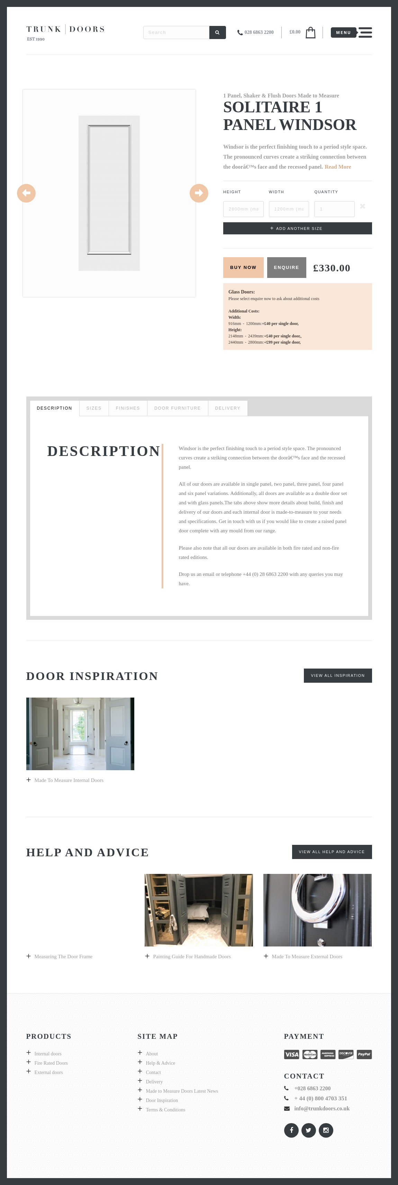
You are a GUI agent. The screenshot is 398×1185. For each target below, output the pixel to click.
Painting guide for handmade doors (192, 956)
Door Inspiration (162, 1100)
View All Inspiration (338, 675)
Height (232, 192)
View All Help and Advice (332, 852)
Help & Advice (160, 1063)
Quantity (326, 192)
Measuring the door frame (64, 956)
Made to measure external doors (307, 956)
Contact (153, 1072)
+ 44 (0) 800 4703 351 (321, 1098)
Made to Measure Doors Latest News (182, 1091)
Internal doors (48, 1053)
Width (276, 192)
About (152, 1053)
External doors (49, 1072)
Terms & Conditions (165, 1109)
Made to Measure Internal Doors (69, 780)
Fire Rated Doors (51, 1063)
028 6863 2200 (259, 32)
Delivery (154, 1081)
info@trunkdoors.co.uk (322, 1108)
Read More (338, 167)
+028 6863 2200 (313, 1088)
